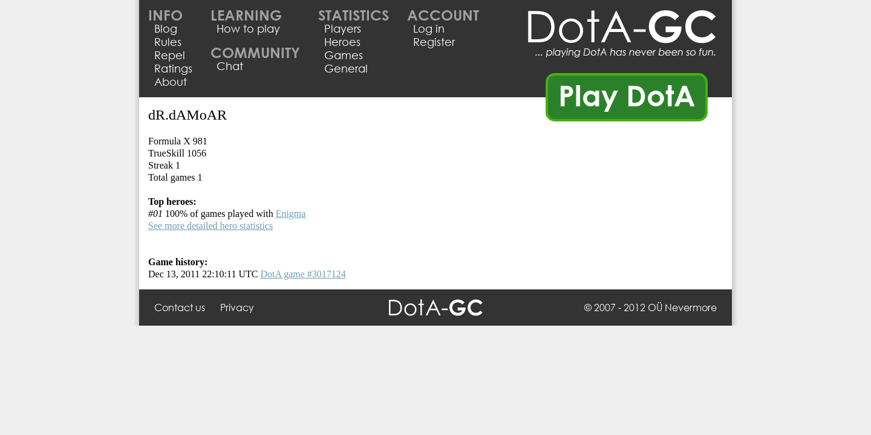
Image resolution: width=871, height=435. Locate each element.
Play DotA (627, 95)
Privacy (237, 307)
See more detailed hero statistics (210, 226)
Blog (165, 28)
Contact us (179, 307)
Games (343, 55)
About (170, 81)
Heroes (342, 41)
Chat (230, 65)
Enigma (291, 213)
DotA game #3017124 (302, 274)
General (346, 68)
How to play (248, 28)
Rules (167, 41)
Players (342, 28)
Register (434, 41)
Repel (169, 55)
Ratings (173, 68)
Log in (429, 28)
